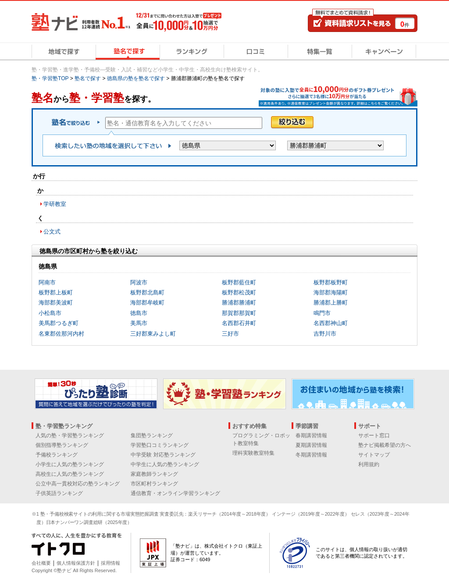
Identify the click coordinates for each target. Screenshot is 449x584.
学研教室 (54, 204)
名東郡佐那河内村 (61, 333)
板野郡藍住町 (239, 282)
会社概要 (41, 563)
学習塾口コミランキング (160, 445)
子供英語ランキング (59, 493)
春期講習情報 (311, 435)
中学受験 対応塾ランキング (163, 455)
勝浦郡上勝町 (331, 302)
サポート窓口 (374, 435)
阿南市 (47, 282)
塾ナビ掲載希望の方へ (384, 445)
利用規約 (368, 464)
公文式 (52, 231)
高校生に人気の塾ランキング (70, 474)
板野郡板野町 (331, 282)
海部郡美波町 (56, 302)
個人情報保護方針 (76, 563)
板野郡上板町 (56, 292)
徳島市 (138, 313)
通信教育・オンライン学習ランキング (175, 493)
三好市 (230, 333)
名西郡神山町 (331, 323)
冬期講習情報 (311, 455)
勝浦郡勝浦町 (239, 302)
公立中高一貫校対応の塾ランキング (78, 484)
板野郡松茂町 (239, 292)
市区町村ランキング (154, 484)
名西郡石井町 (239, 323)
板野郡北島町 (147, 292)
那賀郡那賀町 (239, 313)
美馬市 (138, 323)
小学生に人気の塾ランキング (70, 464)
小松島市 (50, 313)
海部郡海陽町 (331, 292)
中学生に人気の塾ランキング (165, 464)
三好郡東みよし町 (153, 333)
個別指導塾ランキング (62, 445)
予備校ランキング (57, 455)
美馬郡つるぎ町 (58, 323)
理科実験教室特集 (253, 453)
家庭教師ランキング (154, 474)
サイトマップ (374, 455)
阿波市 (138, 282)
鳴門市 (322, 313)
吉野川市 (325, 333)
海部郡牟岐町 (147, 302)
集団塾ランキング (152, 435)
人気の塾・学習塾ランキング (70, 435)
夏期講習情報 (311, 445)
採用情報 (110, 563)
